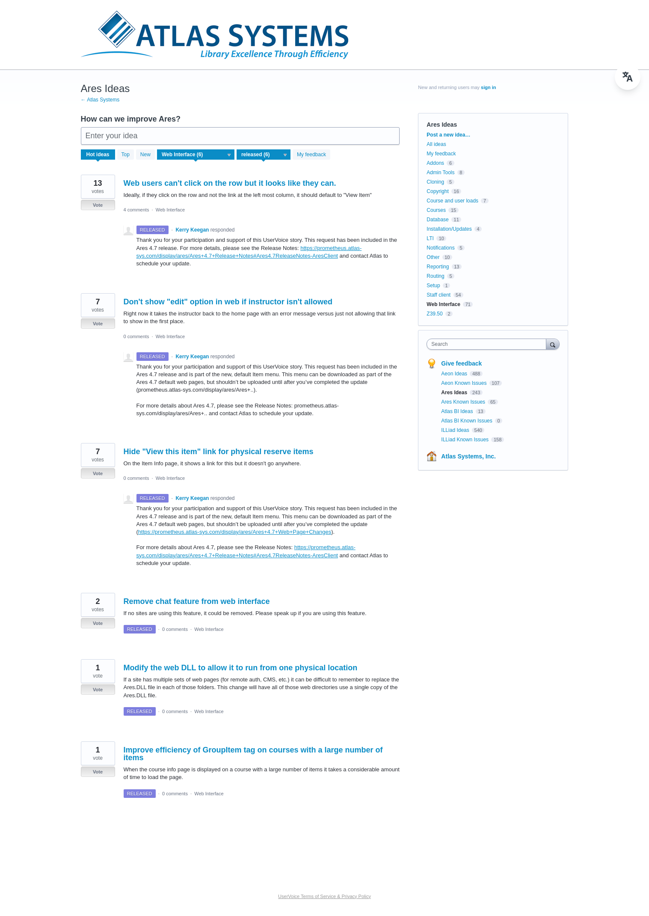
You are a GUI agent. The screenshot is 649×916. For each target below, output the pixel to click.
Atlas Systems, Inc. (468, 456)
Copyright (437, 191)
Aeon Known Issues (464, 383)
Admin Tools (440, 172)
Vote (98, 205)
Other (433, 257)
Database (437, 220)
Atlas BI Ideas (457, 411)
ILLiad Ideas (456, 430)
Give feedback (461, 363)
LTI (430, 238)
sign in (488, 87)
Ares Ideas (454, 393)
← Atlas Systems (100, 100)
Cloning (435, 182)
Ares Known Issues (463, 402)
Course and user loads (452, 201)
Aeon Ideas (454, 374)
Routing (435, 276)
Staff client (438, 295)
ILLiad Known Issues (465, 440)
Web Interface (170, 209)
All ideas (436, 144)
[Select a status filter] (264, 155)
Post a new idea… (448, 135)
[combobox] (488, 344)
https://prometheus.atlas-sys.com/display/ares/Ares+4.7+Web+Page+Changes (234, 532)
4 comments (136, 209)
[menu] (627, 77)
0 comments (136, 336)
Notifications (440, 248)
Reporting (438, 267)
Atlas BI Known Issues (467, 421)
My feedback (311, 155)
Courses (436, 210)
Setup (433, 285)
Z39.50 (434, 314)
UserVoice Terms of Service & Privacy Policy (324, 896)
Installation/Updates (449, 229)
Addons (435, 163)
